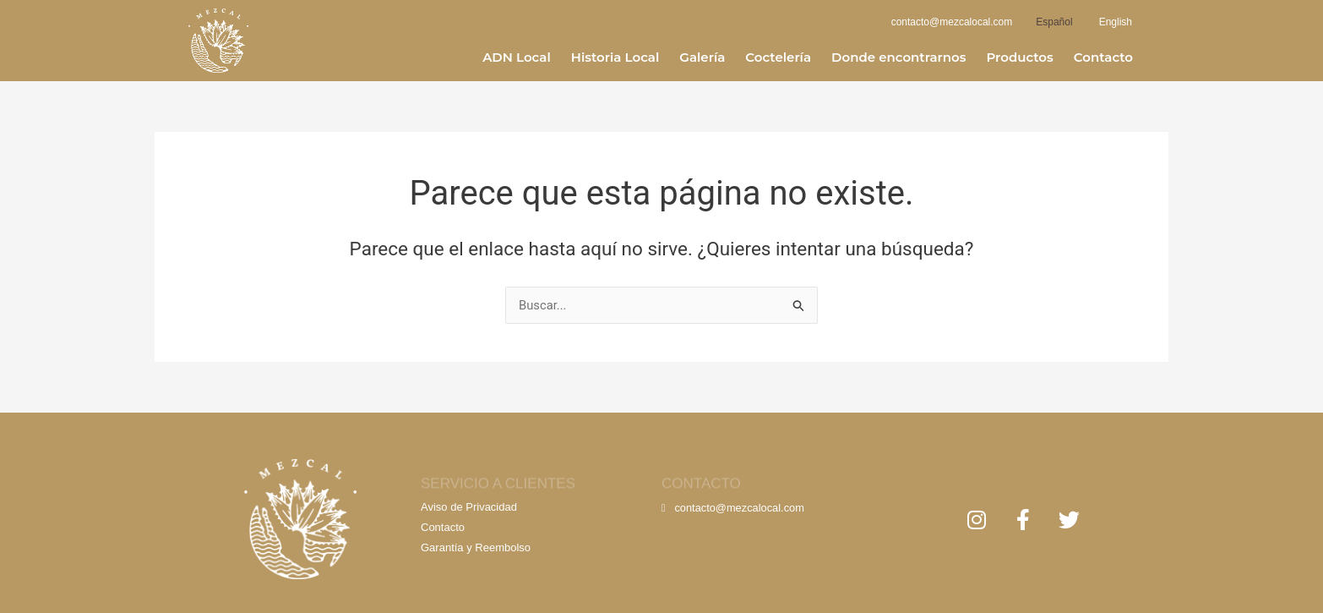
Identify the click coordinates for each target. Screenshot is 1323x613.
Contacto (1103, 57)
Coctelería (778, 57)
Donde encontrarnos (898, 57)
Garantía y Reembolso (476, 547)
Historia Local (615, 57)
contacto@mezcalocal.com (734, 507)
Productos (1019, 57)
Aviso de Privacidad (469, 507)
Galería (702, 57)
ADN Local (516, 57)
